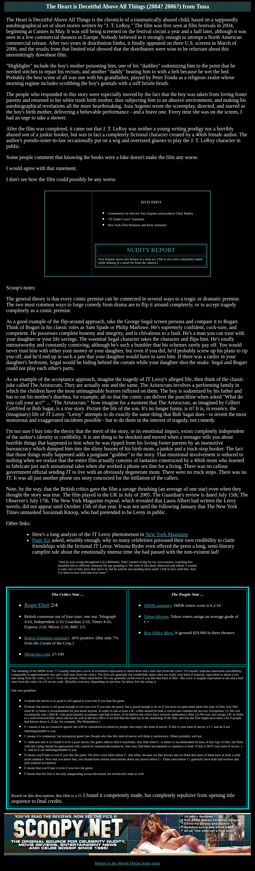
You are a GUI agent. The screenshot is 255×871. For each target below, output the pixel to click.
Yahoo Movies (156, 616)
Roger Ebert (37, 605)
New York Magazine (166, 534)
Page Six (41, 540)
